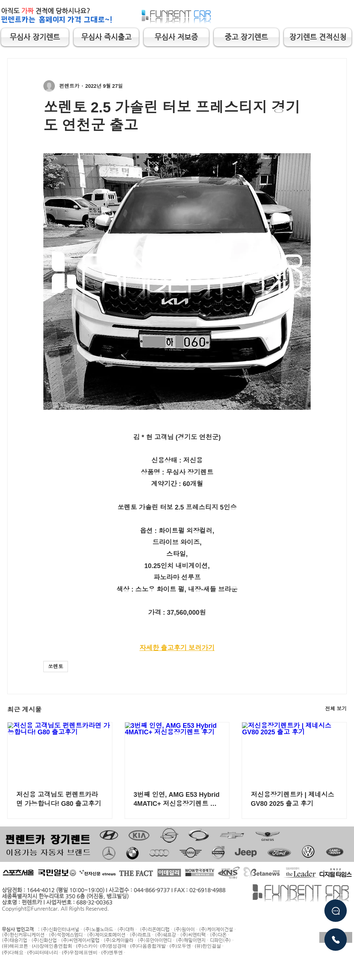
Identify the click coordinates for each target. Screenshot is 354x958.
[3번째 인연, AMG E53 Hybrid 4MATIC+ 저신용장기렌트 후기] (177, 751)
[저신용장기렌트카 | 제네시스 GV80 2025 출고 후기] (294, 751)
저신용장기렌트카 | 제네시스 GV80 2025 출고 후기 (292, 799)
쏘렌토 (55, 666)
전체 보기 (336, 709)
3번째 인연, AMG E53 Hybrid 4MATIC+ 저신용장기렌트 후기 (177, 799)
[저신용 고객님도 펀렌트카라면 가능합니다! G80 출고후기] (60, 751)
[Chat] (335, 910)
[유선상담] (335, 939)
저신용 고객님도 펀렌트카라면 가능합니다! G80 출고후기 (58, 799)
